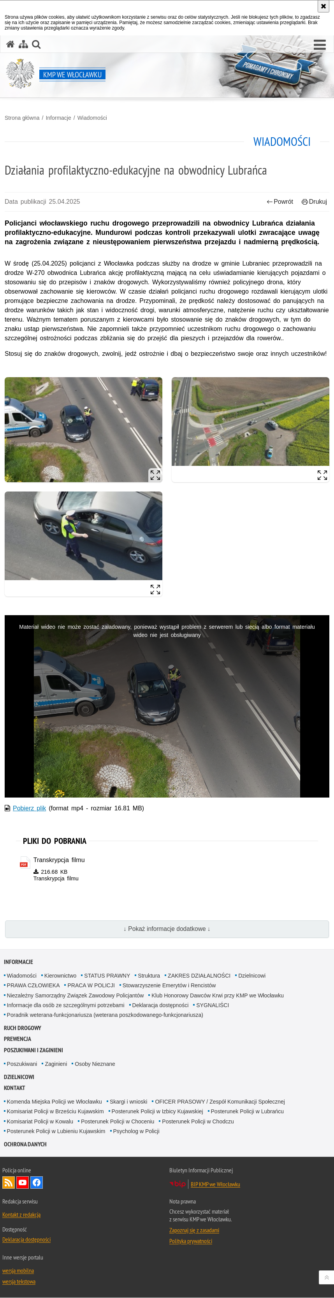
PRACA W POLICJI (90, 986)
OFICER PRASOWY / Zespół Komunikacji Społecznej (220, 1102)
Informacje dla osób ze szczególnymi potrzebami (66, 1005)
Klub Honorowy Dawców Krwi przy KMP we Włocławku (217, 996)
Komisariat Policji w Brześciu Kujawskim (55, 1112)
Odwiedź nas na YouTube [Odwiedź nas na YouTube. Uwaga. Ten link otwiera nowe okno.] (22, 1183)
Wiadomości (92, 118)
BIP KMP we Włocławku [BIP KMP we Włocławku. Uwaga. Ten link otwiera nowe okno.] (215, 1184)
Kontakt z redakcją (21, 1215)
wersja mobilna (18, 1271)
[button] (320, 45)
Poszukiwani (22, 1064)
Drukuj (314, 201)
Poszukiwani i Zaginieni (33, 1050)
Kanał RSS (8, 1183)
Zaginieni (56, 1064)
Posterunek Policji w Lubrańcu (247, 1112)
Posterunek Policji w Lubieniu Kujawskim (56, 1131)
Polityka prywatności (190, 1241)
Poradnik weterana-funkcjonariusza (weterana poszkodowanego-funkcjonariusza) (105, 1015)
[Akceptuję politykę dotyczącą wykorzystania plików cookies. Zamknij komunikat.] (323, 6)
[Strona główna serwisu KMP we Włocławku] (10, 44)
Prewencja (17, 1040)
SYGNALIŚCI (212, 1005)
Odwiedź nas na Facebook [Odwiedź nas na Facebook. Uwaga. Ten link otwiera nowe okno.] (36, 1183)
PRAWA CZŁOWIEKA (33, 986)
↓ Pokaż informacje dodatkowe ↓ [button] (167, 929)
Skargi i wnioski (128, 1102)
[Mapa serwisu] (23, 44)
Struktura (149, 976)
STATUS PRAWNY (107, 976)
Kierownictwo (60, 976)
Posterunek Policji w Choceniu (117, 1122)
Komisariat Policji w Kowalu (40, 1122)
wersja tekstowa (18, 1282)
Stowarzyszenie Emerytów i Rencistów (169, 986)
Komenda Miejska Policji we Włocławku (54, 1102)
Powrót (280, 201)
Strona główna (22, 118)
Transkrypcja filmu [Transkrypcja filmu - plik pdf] (59, 860)
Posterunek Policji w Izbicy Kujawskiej (157, 1112)
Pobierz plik (29, 808)
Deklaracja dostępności (160, 1005)
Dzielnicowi (251, 976)
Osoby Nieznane (95, 1064)
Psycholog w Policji (136, 1131)
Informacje (58, 118)
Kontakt (14, 1088)
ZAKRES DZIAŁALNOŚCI (199, 976)
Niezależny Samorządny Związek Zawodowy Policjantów (75, 996)
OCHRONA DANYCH (25, 1145)
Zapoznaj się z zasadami (194, 1230)
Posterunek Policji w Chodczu (198, 1122)
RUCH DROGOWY (22, 1028)
